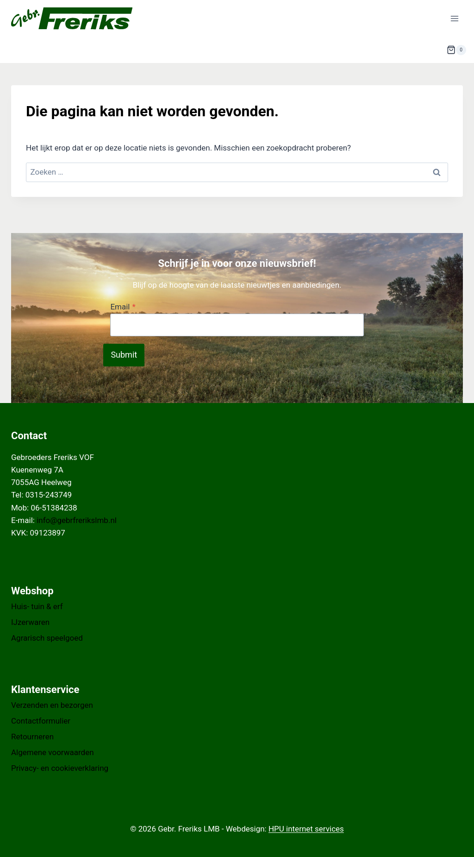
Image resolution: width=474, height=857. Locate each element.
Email (122, 306)
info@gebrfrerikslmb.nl (77, 520)
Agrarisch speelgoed (47, 638)
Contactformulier (40, 720)
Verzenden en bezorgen (52, 705)
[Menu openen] (454, 18)
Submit (124, 354)
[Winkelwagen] (456, 50)
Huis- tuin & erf (37, 606)
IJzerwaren (30, 622)
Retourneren (32, 736)
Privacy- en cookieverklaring (59, 768)
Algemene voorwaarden (52, 752)
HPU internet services (306, 828)
